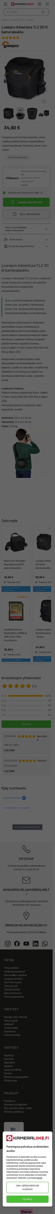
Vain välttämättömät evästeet (27, 1187)
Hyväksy (27, 1199)
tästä (39, 1178)
